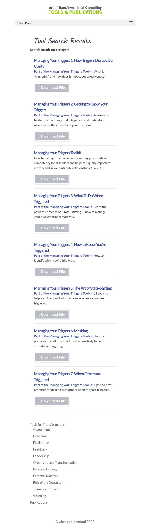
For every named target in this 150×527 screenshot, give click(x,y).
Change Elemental (72, 522)
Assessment (41, 429)
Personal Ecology (45, 469)
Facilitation (41, 443)
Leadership (41, 456)
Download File (66, 137)
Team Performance (46, 489)
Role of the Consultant (48, 482)
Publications (38, 502)
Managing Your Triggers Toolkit (57, 152)
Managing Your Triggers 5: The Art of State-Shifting (73, 288)
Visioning (39, 496)
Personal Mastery (45, 476)
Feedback (40, 449)
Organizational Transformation (55, 462)
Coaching (39, 436)
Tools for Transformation (47, 424)
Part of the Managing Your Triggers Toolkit (63, 71)
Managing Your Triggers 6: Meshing (61, 330)
